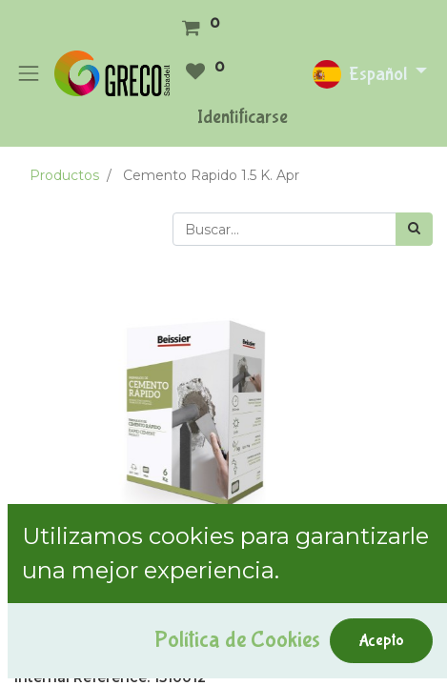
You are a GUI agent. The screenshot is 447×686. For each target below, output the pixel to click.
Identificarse (242, 117)
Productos (64, 175)
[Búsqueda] (414, 229)
